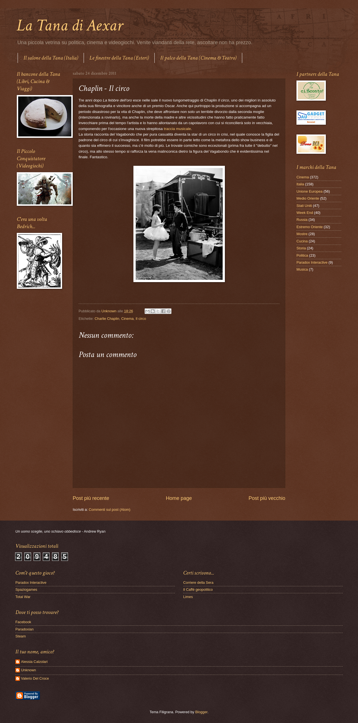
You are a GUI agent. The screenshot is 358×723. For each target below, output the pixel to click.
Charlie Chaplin (107, 318)
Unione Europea (309, 191)
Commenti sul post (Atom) (109, 509)
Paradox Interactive (312, 262)
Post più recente (91, 498)
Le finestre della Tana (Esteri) (119, 58)
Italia (300, 184)
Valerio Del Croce (35, 678)
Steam (20, 636)
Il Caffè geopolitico (198, 589)
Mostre (301, 234)
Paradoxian (24, 629)
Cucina (302, 241)
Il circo (141, 318)
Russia (301, 220)
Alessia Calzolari (34, 662)
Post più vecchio (267, 498)
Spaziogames (26, 589)
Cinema (127, 318)
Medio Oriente (307, 198)
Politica (302, 255)
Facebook (23, 622)
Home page (179, 498)
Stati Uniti (304, 206)
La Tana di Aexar (70, 25)
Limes (188, 597)
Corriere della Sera (198, 582)
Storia (301, 248)
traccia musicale (177, 129)
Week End (304, 213)
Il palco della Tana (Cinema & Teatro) (198, 58)
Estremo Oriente (309, 227)
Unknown (28, 670)
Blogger (201, 712)
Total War (22, 597)
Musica (302, 269)
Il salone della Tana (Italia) (50, 58)
